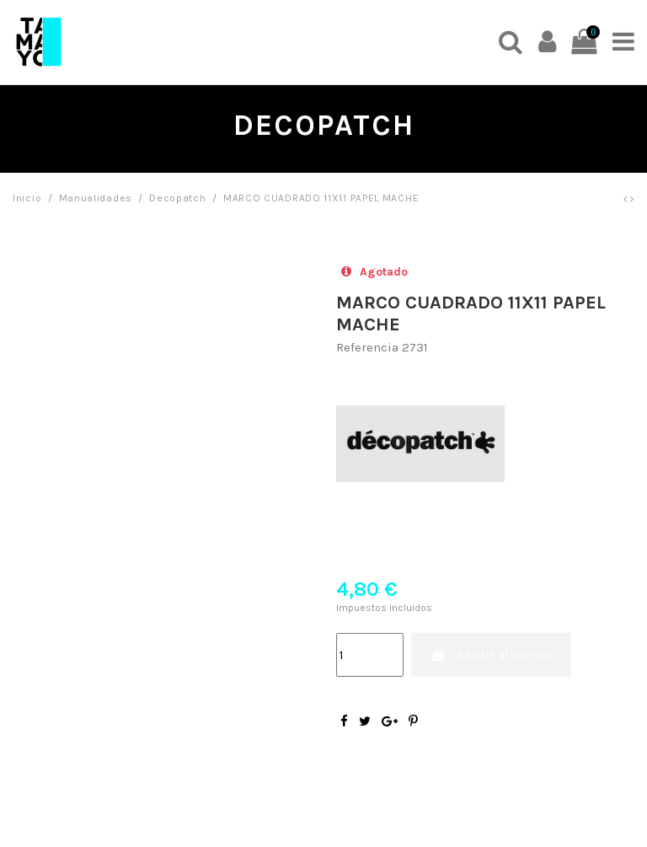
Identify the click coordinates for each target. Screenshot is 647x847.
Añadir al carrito (491, 654)
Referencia (367, 347)
